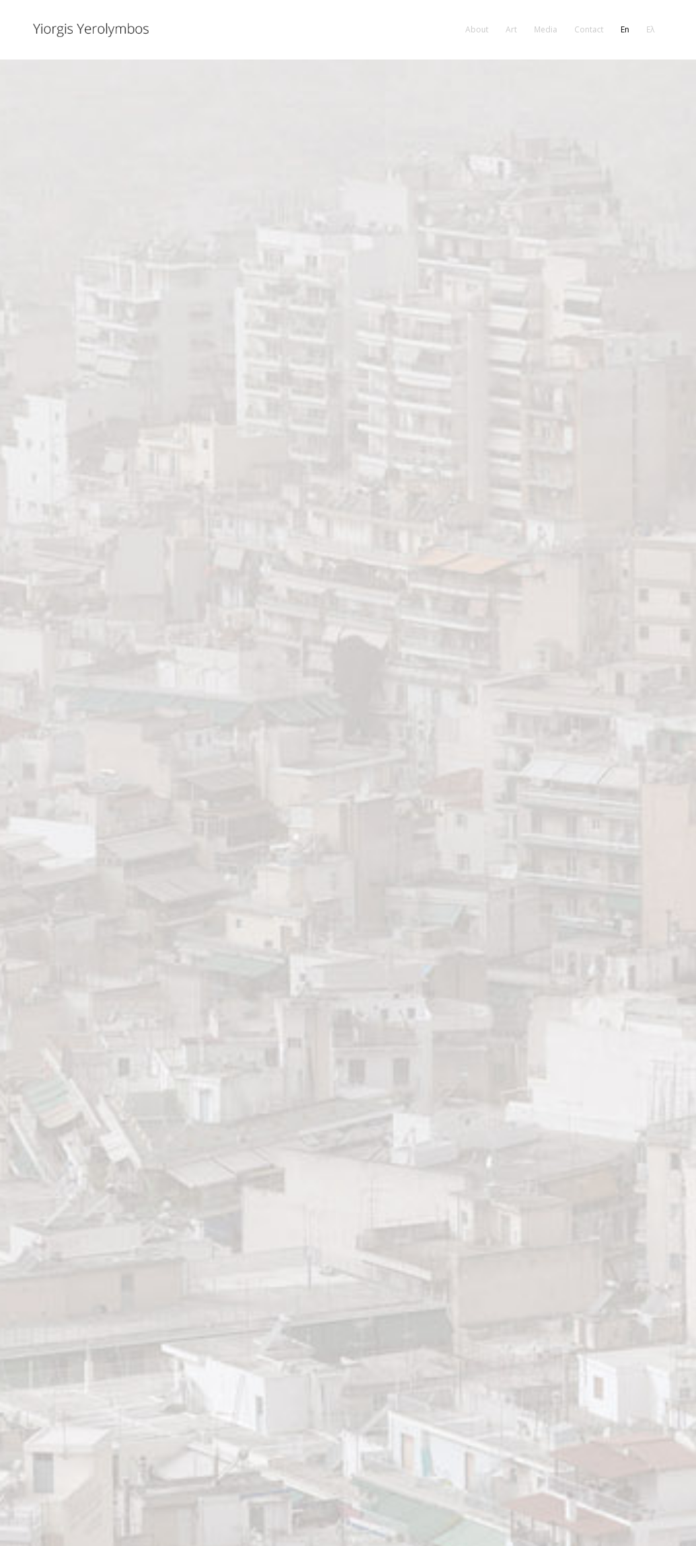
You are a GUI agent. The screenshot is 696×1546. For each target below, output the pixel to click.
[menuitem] (477, 30)
